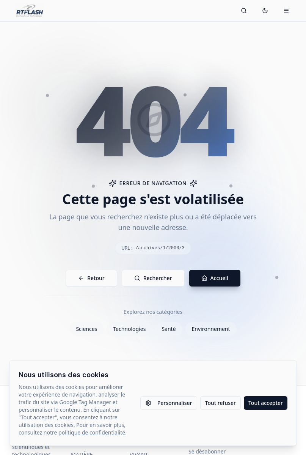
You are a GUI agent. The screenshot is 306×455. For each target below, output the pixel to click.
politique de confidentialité (91, 432)
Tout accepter (265, 402)
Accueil (214, 278)
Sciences (86, 328)
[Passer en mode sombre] (265, 10)
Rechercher (153, 278)
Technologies (129, 328)
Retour (91, 278)
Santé (169, 328)
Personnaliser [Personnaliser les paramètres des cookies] (168, 402)
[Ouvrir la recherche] (243, 10)
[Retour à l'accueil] (29, 11)
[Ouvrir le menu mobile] (286, 10)
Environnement (211, 328)
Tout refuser (220, 402)
